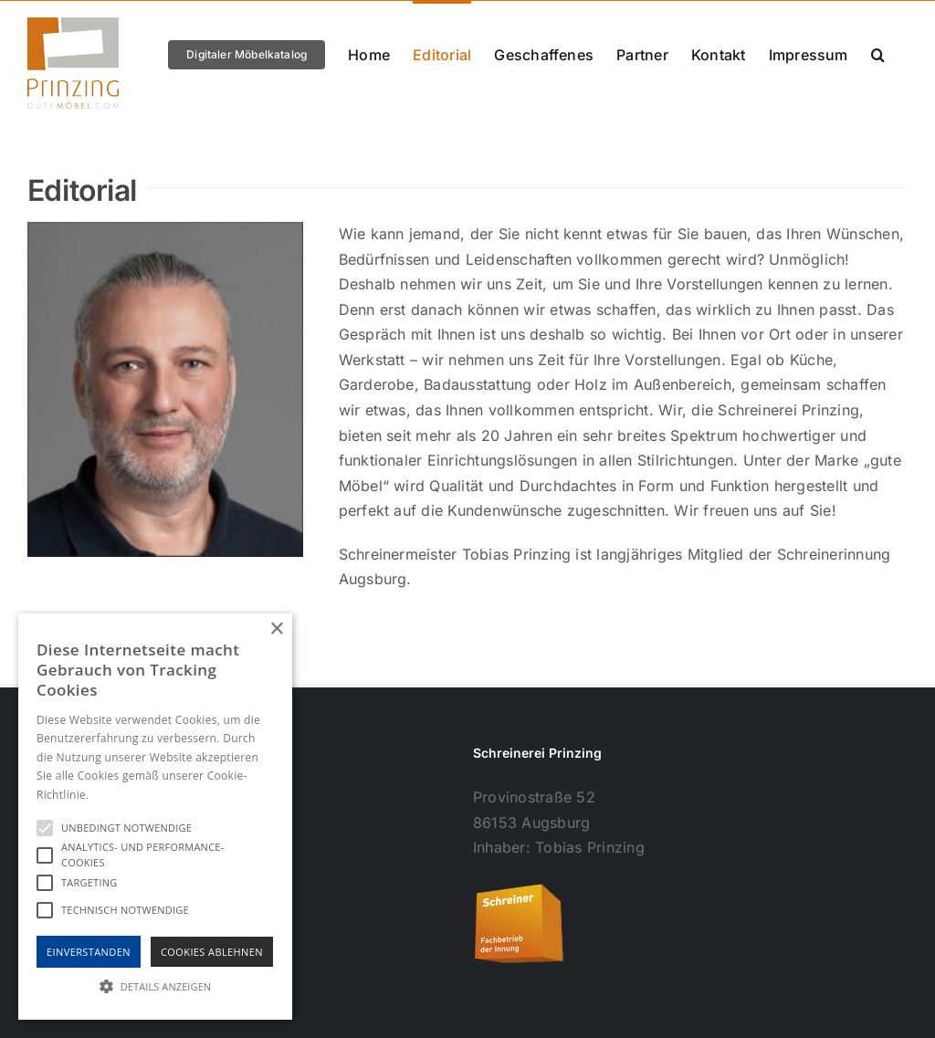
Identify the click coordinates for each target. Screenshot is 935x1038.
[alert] (155, 816)
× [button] (276, 629)
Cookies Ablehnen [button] (212, 952)
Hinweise (114, 795)
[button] (878, 53)
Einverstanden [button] (89, 952)
